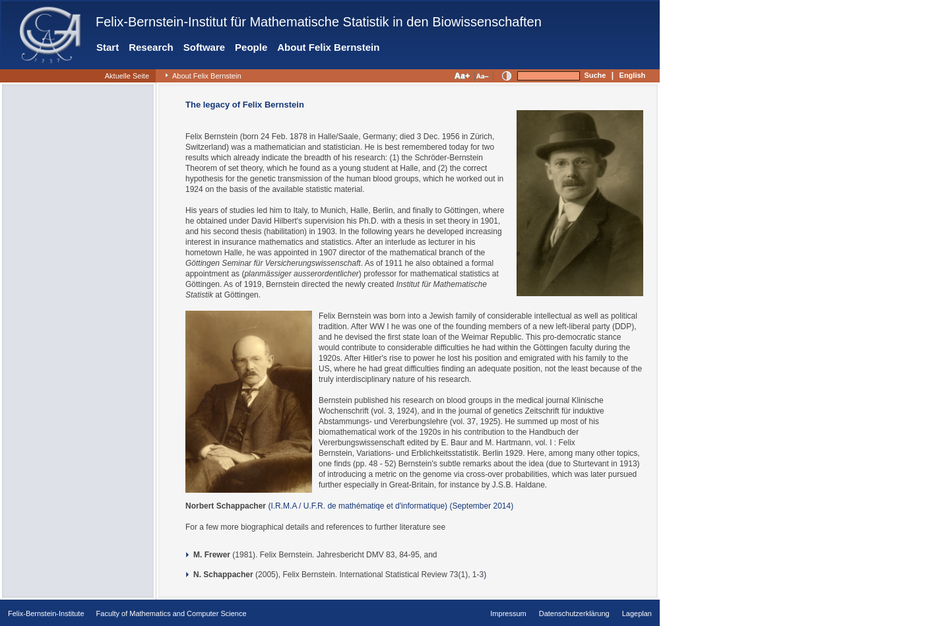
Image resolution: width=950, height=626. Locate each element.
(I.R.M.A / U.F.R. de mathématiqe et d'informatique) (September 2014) (389, 506)
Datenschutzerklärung (574, 613)
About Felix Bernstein (328, 47)
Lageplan (637, 613)
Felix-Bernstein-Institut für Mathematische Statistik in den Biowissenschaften (319, 22)
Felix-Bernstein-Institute (46, 613)
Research (151, 47)
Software (204, 47)
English (632, 75)
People (251, 47)
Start (107, 47)
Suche (595, 75)
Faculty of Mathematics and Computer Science (171, 613)
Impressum (508, 613)
